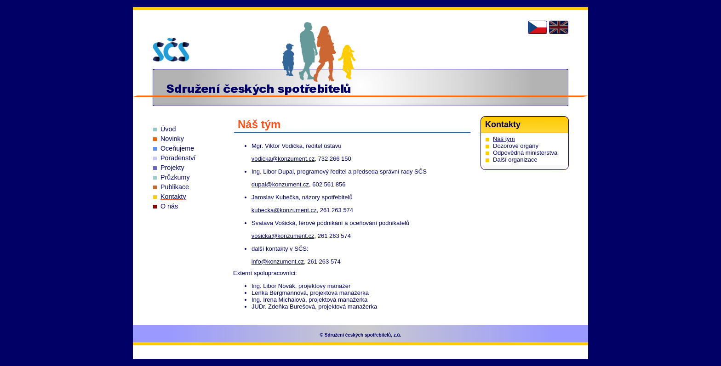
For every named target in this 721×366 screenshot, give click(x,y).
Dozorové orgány (515, 145)
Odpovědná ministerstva (525, 152)
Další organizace (515, 159)
